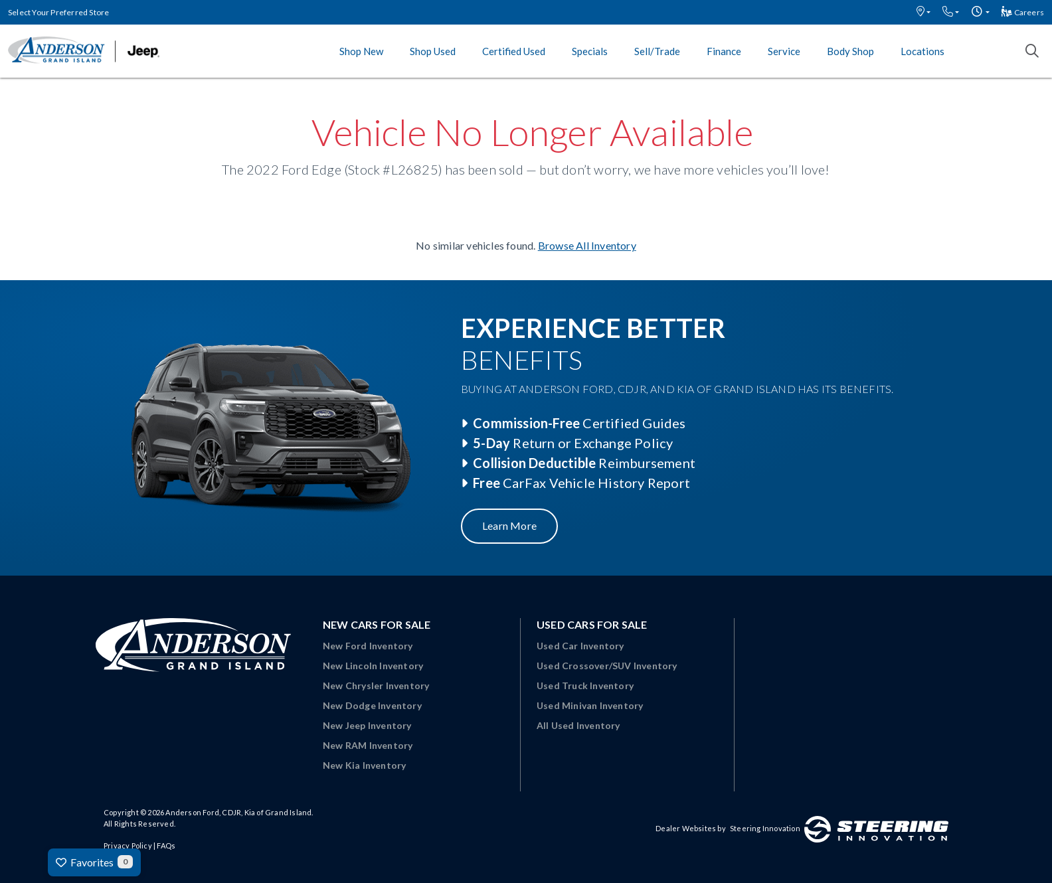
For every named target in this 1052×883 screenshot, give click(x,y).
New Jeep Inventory (367, 725)
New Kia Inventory (364, 765)
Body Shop (850, 51)
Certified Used (513, 51)
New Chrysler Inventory (376, 685)
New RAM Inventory (367, 745)
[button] (923, 12)
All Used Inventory (578, 725)
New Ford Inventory (368, 645)
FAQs (166, 845)
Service (784, 51)
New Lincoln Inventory (373, 665)
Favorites (94, 861)
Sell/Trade (657, 51)
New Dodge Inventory (372, 705)
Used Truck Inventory (585, 685)
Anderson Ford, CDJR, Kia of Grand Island (238, 812)
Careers (1023, 12)
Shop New (361, 51)
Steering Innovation (765, 828)
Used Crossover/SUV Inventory (607, 665)
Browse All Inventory (587, 245)
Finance (724, 51)
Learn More (509, 525)
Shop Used (433, 51)
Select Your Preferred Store (58, 12)
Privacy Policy (128, 845)
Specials (590, 51)
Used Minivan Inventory (590, 705)
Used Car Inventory (580, 645)
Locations (922, 51)
